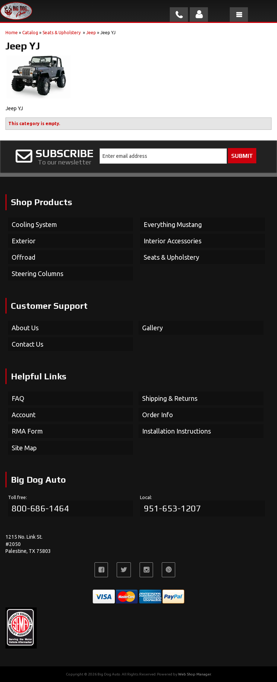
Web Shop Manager (194, 674)
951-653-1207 (172, 508)
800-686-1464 (40, 508)
